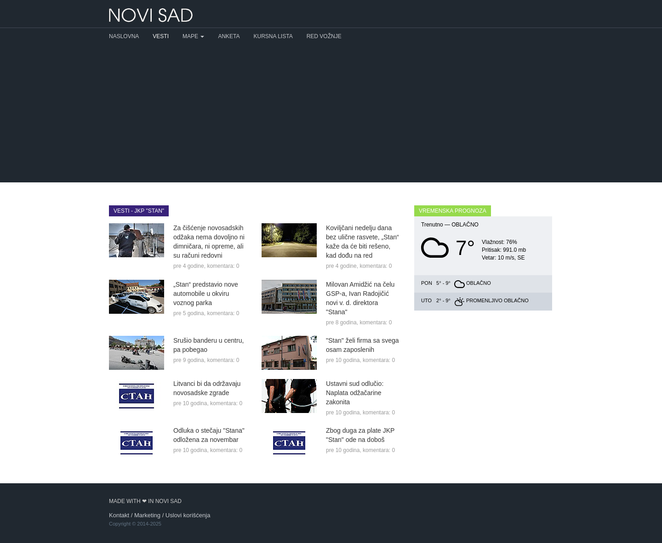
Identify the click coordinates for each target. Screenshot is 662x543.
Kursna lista (273, 36)
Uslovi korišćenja (188, 515)
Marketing (147, 515)
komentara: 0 (223, 266)
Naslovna (124, 36)
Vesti (161, 36)
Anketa (229, 36)
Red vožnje (324, 36)
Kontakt (119, 515)
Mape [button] (193, 36)
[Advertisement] (331, 113)
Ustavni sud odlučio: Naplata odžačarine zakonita (354, 393)
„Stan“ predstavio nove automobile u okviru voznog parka (205, 293)
